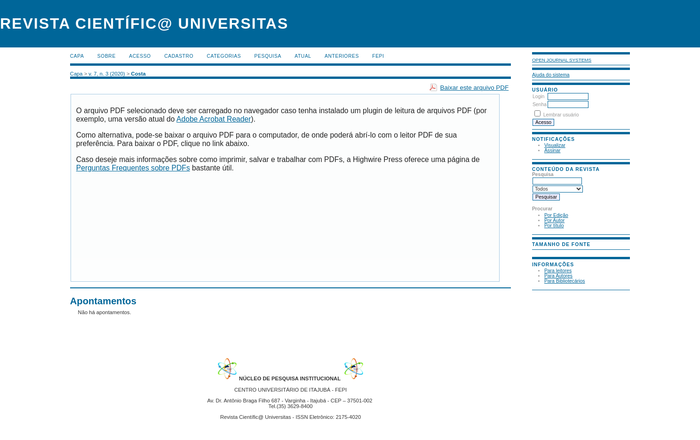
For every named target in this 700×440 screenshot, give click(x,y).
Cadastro (178, 56)
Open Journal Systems (561, 59)
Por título (554, 225)
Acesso (140, 56)
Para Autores (558, 275)
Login (538, 96)
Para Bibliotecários (564, 281)
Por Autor (554, 220)
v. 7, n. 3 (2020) (106, 74)
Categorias (224, 56)
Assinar (552, 150)
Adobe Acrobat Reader (213, 119)
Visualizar (554, 145)
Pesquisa (268, 56)
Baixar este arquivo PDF (474, 87)
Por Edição (556, 215)
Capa (77, 56)
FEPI (378, 56)
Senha (540, 104)
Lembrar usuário (561, 114)
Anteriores (342, 56)
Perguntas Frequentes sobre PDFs (133, 168)
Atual (302, 56)
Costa (138, 74)
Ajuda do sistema (551, 74)
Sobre (106, 56)
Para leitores (558, 270)
